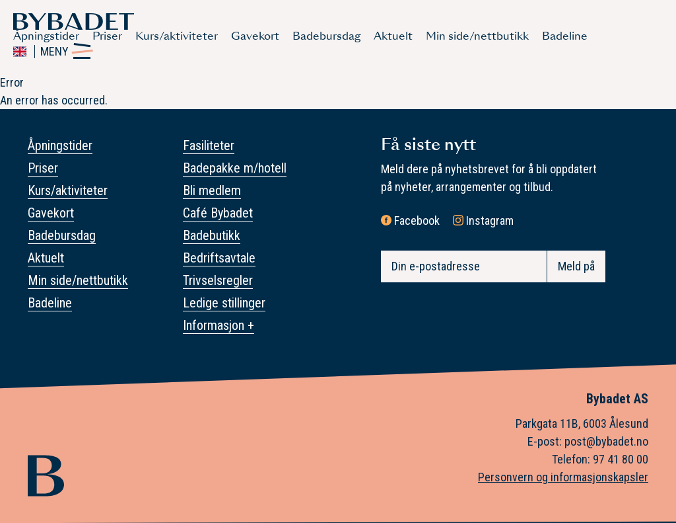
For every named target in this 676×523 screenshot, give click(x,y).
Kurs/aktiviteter (176, 36)
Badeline (565, 36)
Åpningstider (46, 36)
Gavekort (255, 36)
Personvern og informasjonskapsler (563, 477)
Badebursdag (326, 36)
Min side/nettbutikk (477, 36)
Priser (107, 36)
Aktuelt (393, 36)
